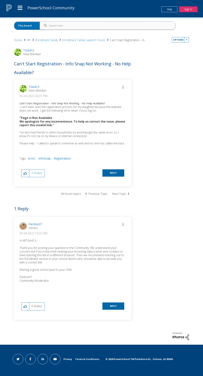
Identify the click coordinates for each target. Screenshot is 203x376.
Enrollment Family (46, 40)
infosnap (45, 158)
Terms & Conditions (87, 359)
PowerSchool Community (51, 7)
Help (169, 9)
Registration (62, 158)
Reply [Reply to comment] (113, 306)
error (31, 158)
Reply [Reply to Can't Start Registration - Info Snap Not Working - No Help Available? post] (113, 172)
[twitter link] (18, 359)
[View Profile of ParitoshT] (35, 224)
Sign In (188, 9)
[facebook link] (30, 359)
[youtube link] (55, 359)
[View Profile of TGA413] (34, 87)
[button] (123, 87)
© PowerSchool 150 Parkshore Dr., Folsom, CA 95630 (139, 359)
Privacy (67, 359)
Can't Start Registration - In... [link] (128, 40)
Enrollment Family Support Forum (83, 40)
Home (18, 40)
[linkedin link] (42, 359)
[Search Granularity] (29, 25)
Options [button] (178, 39)
